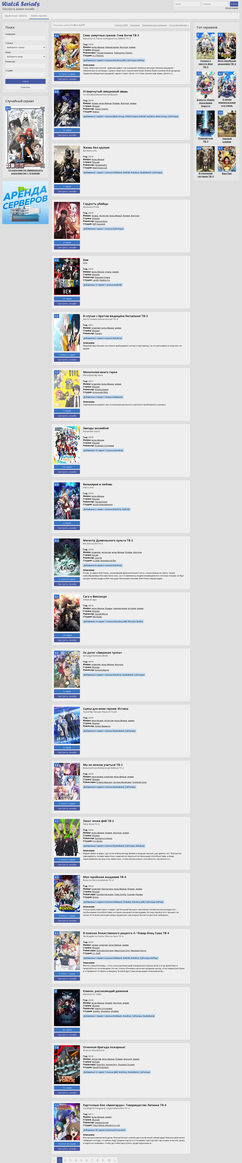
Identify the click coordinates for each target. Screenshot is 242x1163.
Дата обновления (178, 25)
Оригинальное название (154, 25)
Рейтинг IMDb (121, 25)
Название (10, 34)
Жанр (8, 52)
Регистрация (231, 7)
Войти (234, 4)
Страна (9, 43)
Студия (9, 70)
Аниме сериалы (39, 15)
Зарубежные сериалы (15, 15)
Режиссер (10, 61)
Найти (25, 81)
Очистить (25, 87)
